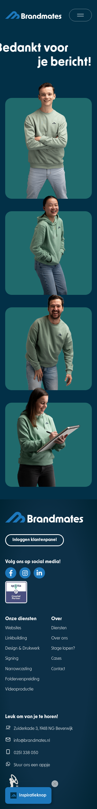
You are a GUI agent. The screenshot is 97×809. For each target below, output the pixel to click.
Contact (58, 669)
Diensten (59, 628)
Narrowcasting (18, 669)
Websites (13, 628)
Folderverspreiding (22, 679)
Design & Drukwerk (22, 648)
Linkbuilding (16, 638)
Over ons (59, 638)
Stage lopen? (63, 648)
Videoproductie (19, 689)
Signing (11, 659)
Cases (56, 659)
